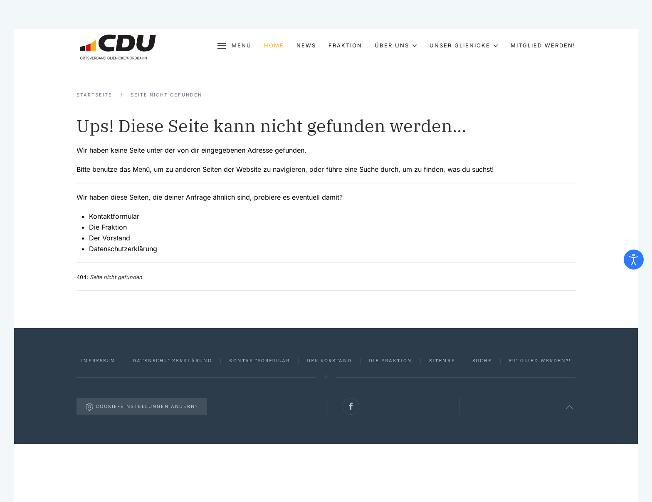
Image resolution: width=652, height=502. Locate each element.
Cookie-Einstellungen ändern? (141, 407)
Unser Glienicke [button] (464, 45)
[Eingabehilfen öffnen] (634, 260)
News (306, 45)
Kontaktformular (114, 216)
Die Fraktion (108, 227)
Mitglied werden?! (540, 361)
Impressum (98, 361)
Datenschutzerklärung (123, 249)
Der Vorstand (109, 238)
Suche (482, 361)
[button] (234, 45)
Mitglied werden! (543, 45)
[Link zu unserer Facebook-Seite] (351, 406)
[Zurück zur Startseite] (118, 45)
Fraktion (345, 45)
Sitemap (442, 361)
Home (274, 45)
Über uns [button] (396, 45)
